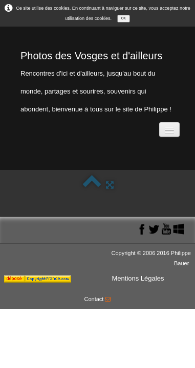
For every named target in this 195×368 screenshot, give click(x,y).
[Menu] (169, 129)
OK (123, 18)
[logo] (97, 79)
